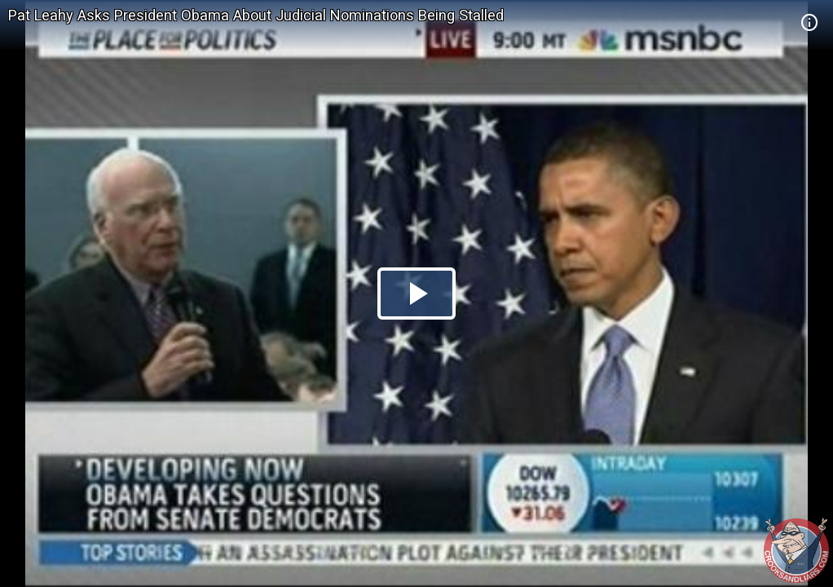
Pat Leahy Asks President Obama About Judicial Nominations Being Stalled (256, 15)
